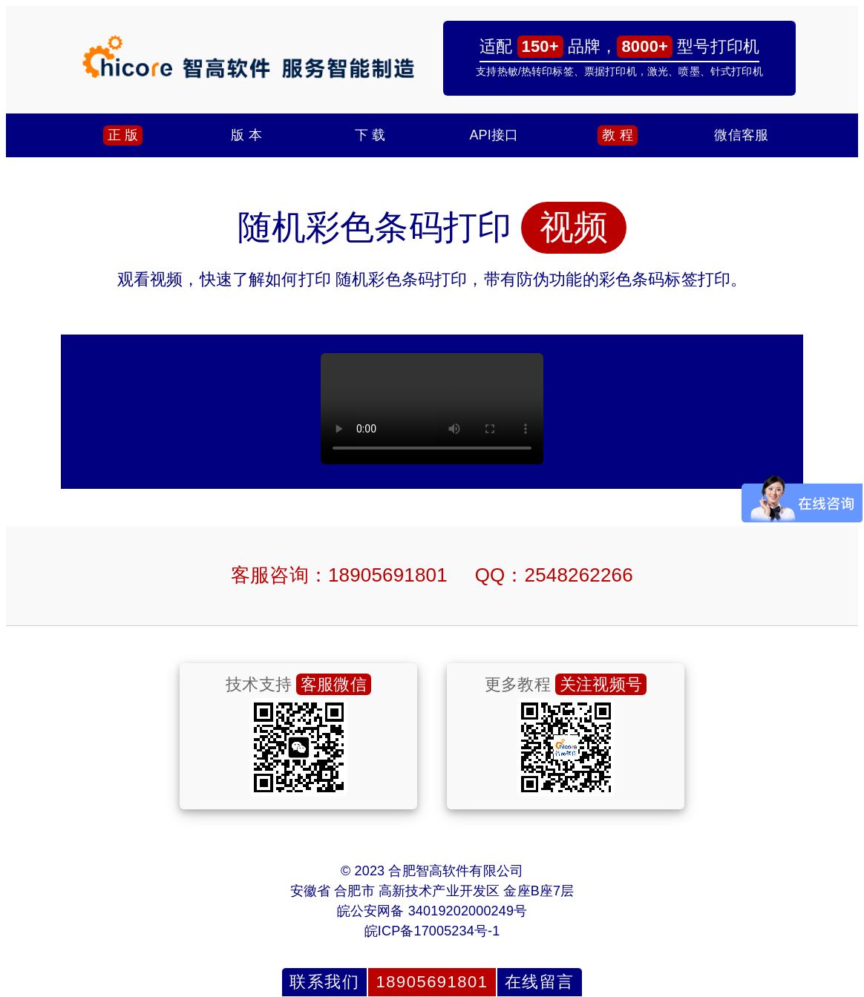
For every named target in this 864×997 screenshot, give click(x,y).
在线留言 (540, 982)
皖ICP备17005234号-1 (432, 931)
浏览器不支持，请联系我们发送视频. (432, 408)
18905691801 (432, 982)
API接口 (493, 135)
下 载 (370, 135)
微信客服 (741, 135)
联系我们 (324, 982)
